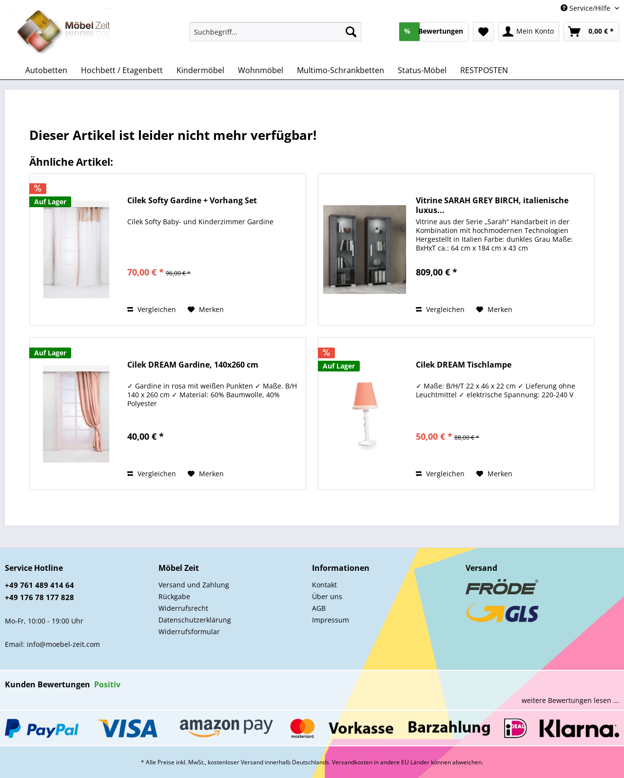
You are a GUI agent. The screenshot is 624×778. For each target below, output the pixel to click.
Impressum (330, 619)
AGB (319, 608)
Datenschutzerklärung (194, 619)
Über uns (327, 596)
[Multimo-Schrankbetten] (340, 70)
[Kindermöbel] (200, 70)
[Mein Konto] (528, 31)
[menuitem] (275, 36)
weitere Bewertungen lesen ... (570, 700)
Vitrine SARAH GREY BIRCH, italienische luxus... (492, 205)
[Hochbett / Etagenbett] (122, 70)
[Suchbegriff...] (275, 31)
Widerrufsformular (189, 631)
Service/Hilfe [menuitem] (586, 8)
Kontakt (324, 584)
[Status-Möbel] (422, 70)
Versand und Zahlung (193, 584)
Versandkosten (352, 762)
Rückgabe (174, 596)
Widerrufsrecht (183, 608)
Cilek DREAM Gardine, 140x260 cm (192, 365)
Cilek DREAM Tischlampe (463, 365)
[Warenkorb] (591, 31)
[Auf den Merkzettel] (206, 309)
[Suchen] (351, 31)
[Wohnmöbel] (260, 70)
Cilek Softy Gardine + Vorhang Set (192, 200)
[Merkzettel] (483, 31)
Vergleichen (151, 309)
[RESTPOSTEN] (484, 70)
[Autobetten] (46, 70)
